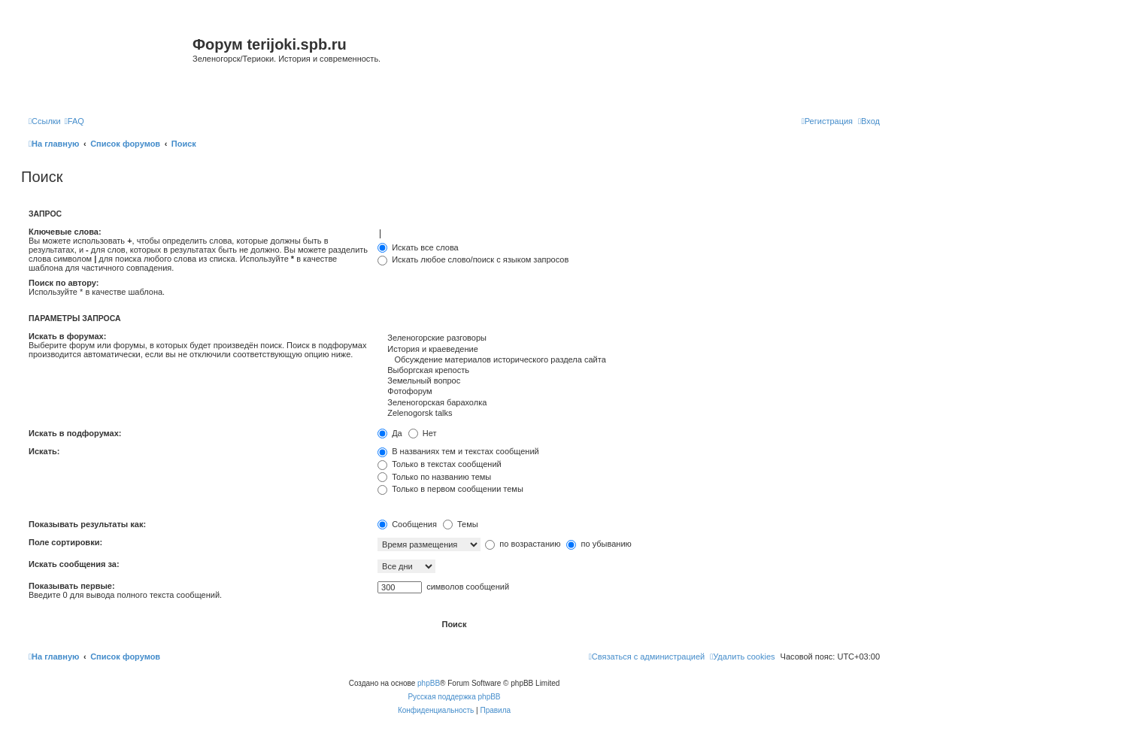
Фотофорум (628, 392)
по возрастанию (522, 543)
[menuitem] (74, 121)
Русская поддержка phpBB (454, 697)
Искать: (44, 451)
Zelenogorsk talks (628, 413)
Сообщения (407, 524)
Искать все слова (418, 247)
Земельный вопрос (628, 381)
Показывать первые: (72, 585)
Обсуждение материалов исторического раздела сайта (628, 360)
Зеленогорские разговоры (628, 338)
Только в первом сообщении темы (450, 488)
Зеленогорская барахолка (628, 403)
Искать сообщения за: (74, 564)
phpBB (428, 683)
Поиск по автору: (64, 282)
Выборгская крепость (628, 370)
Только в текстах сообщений (439, 464)
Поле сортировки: (65, 542)
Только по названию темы (434, 476)
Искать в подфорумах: (75, 433)
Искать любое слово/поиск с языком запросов (472, 259)
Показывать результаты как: (87, 524)
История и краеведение (628, 349)
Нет (422, 433)
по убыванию (598, 543)
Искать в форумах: (67, 336)
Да (389, 433)
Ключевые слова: (65, 231)
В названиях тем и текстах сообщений (458, 451)
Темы (460, 524)
